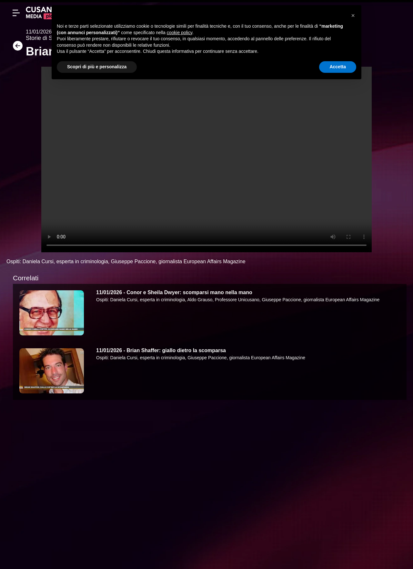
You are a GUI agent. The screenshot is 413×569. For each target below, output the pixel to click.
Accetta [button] (337, 66)
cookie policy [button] (179, 32)
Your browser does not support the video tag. (206, 159)
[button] (353, 15)
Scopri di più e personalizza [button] (96, 66)
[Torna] (16, 48)
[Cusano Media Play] (42, 13)
